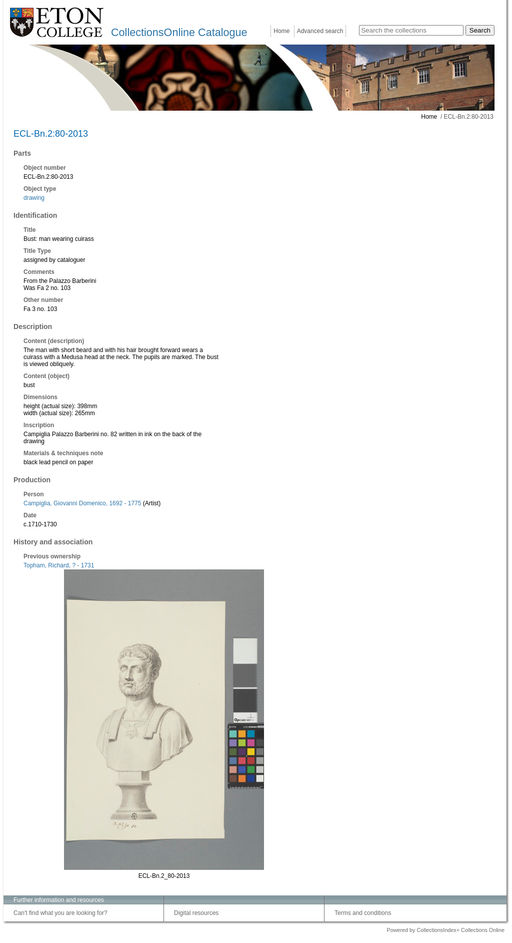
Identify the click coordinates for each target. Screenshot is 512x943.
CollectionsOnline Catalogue (179, 32)
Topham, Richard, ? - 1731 (59, 565)
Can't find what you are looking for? (61, 912)
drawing (34, 197)
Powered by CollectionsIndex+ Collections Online (445, 930)
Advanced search (320, 31)
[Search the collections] (411, 30)
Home (282, 31)
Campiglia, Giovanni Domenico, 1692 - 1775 (82, 503)
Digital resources (196, 912)
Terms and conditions (362, 912)
